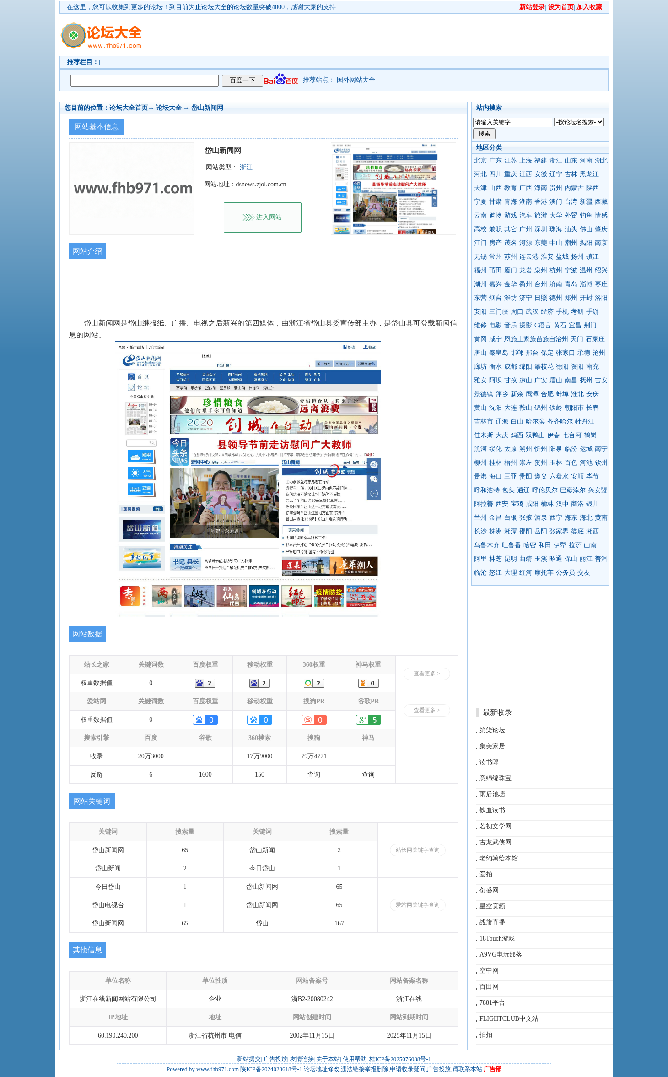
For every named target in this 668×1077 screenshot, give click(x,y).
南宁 (601, 449)
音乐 (510, 325)
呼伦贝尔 (545, 490)
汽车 (525, 215)
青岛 (571, 284)
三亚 (510, 476)
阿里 (480, 558)
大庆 (502, 435)
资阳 (577, 366)
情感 (601, 215)
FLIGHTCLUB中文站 (509, 1018)
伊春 (553, 435)
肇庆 (601, 229)
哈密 (529, 545)
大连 (510, 407)
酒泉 (540, 517)
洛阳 (601, 297)
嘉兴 (495, 284)
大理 (510, 572)
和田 (545, 545)
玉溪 (540, 558)
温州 (586, 270)
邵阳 (525, 531)
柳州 (480, 462)
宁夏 (480, 201)
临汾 (571, 449)
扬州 (577, 256)
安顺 (577, 476)
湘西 (592, 531)
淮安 (547, 256)
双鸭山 (535, 435)
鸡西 (517, 435)
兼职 (495, 229)
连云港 (529, 256)
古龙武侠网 (495, 842)
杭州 (555, 270)
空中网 (489, 970)
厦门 (510, 270)
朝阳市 (574, 407)
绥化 (495, 449)
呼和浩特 (487, 490)
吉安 (601, 380)
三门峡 (498, 311)
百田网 (489, 986)
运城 (586, 449)
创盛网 (489, 890)
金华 (510, 284)
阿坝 (495, 380)
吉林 (571, 174)
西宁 (555, 517)
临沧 (480, 572)
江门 (480, 242)
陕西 (592, 188)
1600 (205, 774)
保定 (547, 352)
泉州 (540, 270)
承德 (583, 352)
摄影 (525, 325)
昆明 (510, 558)
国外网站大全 (356, 79)
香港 (540, 201)
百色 (571, 462)
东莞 (540, 242)
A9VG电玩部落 (500, 954)
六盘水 (559, 476)
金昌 (495, 517)
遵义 (540, 476)
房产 (495, 242)
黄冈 (480, 339)
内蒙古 (574, 188)
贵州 (555, 188)
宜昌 (575, 325)
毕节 (592, 476)
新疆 (586, 201)
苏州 (510, 256)
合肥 (547, 394)
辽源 (502, 421)
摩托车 (544, 572)
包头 (508, 490)
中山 (555, 242)
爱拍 (485, 874)
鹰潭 (532, 394)
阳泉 (555, 449)
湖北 (601, 160)
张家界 (559, 531)
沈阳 (495, 407)
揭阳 (586, 242)
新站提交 (249, 1058)
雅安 (480, 380)
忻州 (540, 449)
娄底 (577, 531)
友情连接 (302, 1058)
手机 (562, 311)
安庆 (592, 394)
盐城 (562, 256)
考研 (577, 311)
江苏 (510, 160)
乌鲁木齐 (487, 545)
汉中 (562, 503)
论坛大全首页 (128, 107)
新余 (517, 394)
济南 (555, 284)
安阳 (480, 311)
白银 (510, 517)
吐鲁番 (511, 545)
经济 (547, 311)
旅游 (540, 215)
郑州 (571, 297)
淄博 (586, 284)
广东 (495, 160)
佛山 (586, 229)
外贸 (571, 215)
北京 (480, 160)
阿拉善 (483, 503)
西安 (502, 503)
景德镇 (483, 394)
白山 (517, 421)
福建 (540, 160)
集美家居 (492, 746)
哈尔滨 (535, 421)
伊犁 (560, 545)
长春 (592, 407)
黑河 (480, 449)
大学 (555, 215)
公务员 (565, 572)
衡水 (495, 366)
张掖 (525, 517)
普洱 (601, 558)
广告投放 (275, 1058)
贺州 (540, 462)
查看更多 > (427, 673)
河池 (586, 462)
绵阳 (525, 366)
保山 (571, 558)
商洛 (577, 503)
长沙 (480, 531)
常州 (495, 256)
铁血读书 (492, 810)
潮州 (571, 242)
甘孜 (510, 380)
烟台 (495, 297)
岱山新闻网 (207, 107)
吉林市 (483, 421)
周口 (517, 311)
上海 (525, 160)
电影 (495, 325)
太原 (510, 449)
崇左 (525, 462)
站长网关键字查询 (418, 850)
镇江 (592, 256)
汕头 (571, 229)
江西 (525, 174)
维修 (480, 325)
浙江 (555, 160)
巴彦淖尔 (573, 490)
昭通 (555, 558)
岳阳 (540, 531)
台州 (540, 284)
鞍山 (525, 407)
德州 (555, 297)
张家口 (565, 352)
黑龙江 (589, 174)
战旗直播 (492, 922)
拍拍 (485, 1034)
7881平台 (492, 1002)
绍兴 (601, 270)
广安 (540, 380)
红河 (525, 572)
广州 (525, 229)
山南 (590, 545)
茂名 (510, 242)
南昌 (571, 380)
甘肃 (495, 201)
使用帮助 (354, 1058)
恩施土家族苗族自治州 (536, 339)
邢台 (532, 352)
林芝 (495, 558)
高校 (480, 229)
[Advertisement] (387, 34)
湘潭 (510, 531)
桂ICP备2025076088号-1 (400, 1058)
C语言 (542, 325)
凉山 (525, 380)
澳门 (555, 201)
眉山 (555, 380)
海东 (571, 517)
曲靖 (525, 558)
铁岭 (555, 407)
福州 (480, 270)
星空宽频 (492, 906)
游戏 (510, 215)
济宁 (525, 297)
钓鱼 (586, 215)
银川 (592, 503)
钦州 (601, 462)
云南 (480, 215)
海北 (586, 517)
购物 (495, 215)
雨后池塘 (492, 794)
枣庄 (601, 284)
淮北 (577, 394)
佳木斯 (483, 435)
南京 (601, 242)
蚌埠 (562, 394)
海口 (495, 476)
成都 (510, 366)
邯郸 (517, 352)
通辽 (523, 490)
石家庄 (595, 339)
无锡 (480, 256)
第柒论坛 (492, 730)
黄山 (480, 407)
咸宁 (495, 339)
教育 (510, 188)
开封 (586, 297)
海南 (540, 188)
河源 (525, 242)
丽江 (586, 558)
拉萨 (575, 545)
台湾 (571, 201)
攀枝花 (544, 366)
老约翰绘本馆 (498, 858)
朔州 (525, 449)
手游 (592, 311)
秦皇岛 (498, 352)
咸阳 (532, 503)
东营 (480, 297)
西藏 (601, 201)
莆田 (495, 270)
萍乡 (502, 394)
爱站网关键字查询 (418, 905)
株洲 (495, 531)
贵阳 (525, 476)
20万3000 (151, 756)
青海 (510, 201)
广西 (525, 188)
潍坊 (510, 297)
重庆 (510, 174)
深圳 (540, 229)
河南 (586, 160)
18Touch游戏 (497, 938)
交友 (583, 572)
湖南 (525, 201)
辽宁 (555, 174)
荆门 (590, 325)
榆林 (547, 503)
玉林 (555, 462)
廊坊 (480, 366)
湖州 (480, 284)
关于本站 (328, 1058)
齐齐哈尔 (560, 421)
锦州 (540, 407)
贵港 (480, 476)
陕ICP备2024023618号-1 (271, 1069)
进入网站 (269, 217)
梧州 (510, 462)
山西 (495, 188)
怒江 (495, 572)
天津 (480, 188)
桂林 (495, 462)
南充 (592, 366)
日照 (540, 297)
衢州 (525, 284)
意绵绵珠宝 (495, 778)
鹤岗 (590, 435)
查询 (313, 774)
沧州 (599, 352)
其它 (510, 229)
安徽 (540, 174)
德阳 (562, 366)
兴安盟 (597, 490)
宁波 (571, 270)
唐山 (480, 352)
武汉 (532, 311)
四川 (495, 174)
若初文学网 (495, 826)
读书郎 (489, 762)
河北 (480, 174)
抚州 (586, 380)
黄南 (601, 517)
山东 (571, 160)
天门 (577, 339)
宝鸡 (517, 503)
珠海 (555, 229)
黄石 (560, 325)
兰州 (480, 517)
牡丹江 (584, 421)
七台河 (572, 435)
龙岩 (525, 270)
